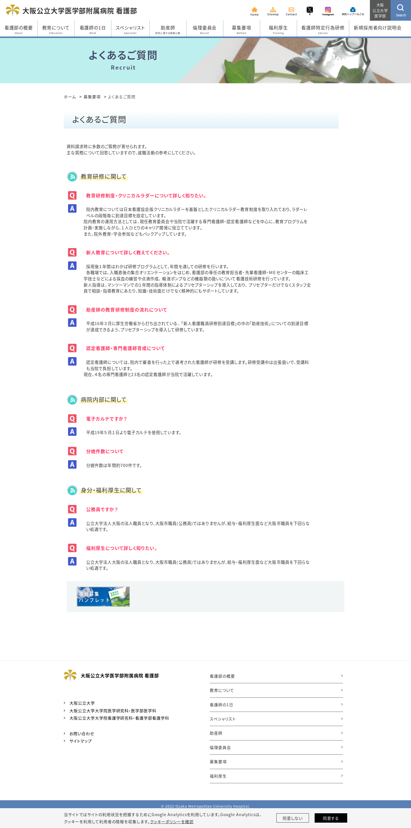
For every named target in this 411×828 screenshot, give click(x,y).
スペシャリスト (223, 719)
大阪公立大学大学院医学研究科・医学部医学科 (112, 710)
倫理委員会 (220, 747)
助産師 (216, 733)
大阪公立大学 (82, 703)
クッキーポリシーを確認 (172, 821)
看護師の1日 (221, 704)
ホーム (70, 96)
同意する (331, 818)
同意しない (293, 818)
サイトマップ (80, 741)
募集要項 (92, 96)
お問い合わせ (81, 733)
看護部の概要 (222, 676)
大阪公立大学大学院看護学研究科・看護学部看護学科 (119, 718)
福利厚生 (218, 776)
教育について (222, 690)
